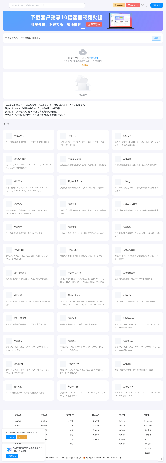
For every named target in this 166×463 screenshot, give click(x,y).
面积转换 (122, 421)
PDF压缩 (70, 421)
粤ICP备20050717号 (114, 458)
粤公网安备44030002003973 (94, 458)
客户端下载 (148, 421)
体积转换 (122, 430)
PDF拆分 (70, 435)
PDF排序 (70, 426)
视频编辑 (18, 421)
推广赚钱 (148, 430)
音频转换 (44, 426)
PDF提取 (70, 439)
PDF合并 (70, 430)
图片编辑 (96, 435)
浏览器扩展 (148, 426)
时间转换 (122, 426)
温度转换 (122, 435)
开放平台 (148, 435)
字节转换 (122, 439)
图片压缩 (96, 421)
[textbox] (47, 5)
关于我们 (148, 439)
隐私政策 (148, 444)
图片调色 (96, 439)
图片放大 (96, 430)
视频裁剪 (18, 426)
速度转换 (122, 444)
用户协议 (148, 448)
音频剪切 (44, 421)
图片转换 (96, 426)
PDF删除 (70, 444)
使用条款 (148, 453)
